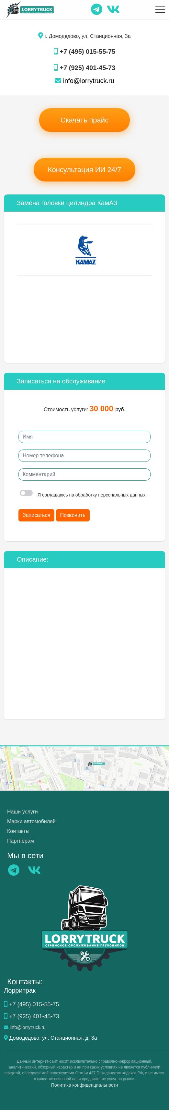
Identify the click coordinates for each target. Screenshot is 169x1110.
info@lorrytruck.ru (84, 80)
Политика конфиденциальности (84, 1085)
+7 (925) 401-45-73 (84, 67)
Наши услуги (22, 811)
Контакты (18, 831)
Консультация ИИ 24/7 (84, 170)
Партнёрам (20, 841)
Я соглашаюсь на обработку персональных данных (83, 495)
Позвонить (72, 515)
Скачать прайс (84, 120)
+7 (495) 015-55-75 (84, 51)
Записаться (36, 515)
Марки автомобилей (31, 821)
